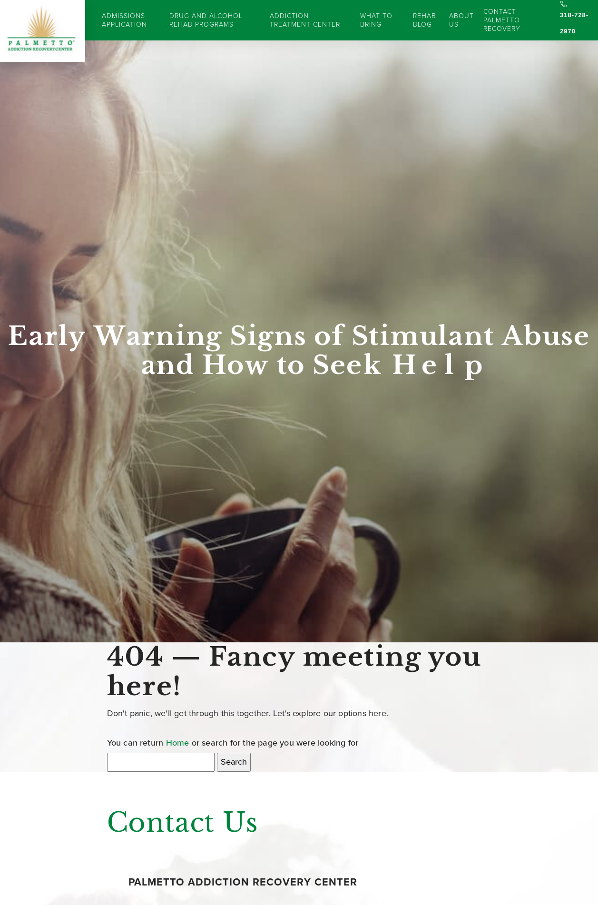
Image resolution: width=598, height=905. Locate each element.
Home (177, 743)
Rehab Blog (424, 20)
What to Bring (376, 20)
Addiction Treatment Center (305, 20)
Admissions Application (124, 20)
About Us (461, 20)
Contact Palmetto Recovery (501, 20)
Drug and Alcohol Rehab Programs (206, 20)
